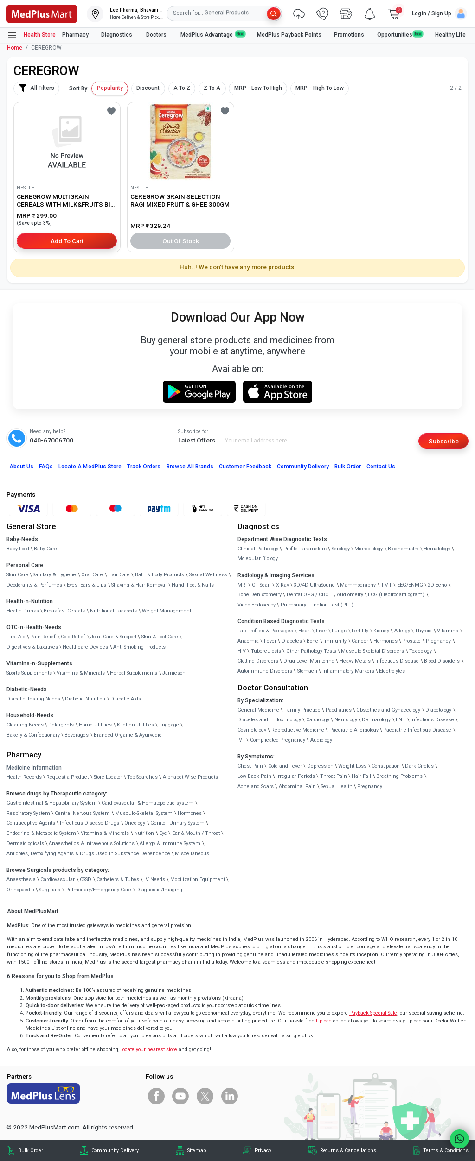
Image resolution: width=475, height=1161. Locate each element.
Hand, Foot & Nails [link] (193, 585)
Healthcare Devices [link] (85, 647)
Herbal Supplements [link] (133, 673)
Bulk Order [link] (30, 1151)
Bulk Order (347, 466)
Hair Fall (361, 776)
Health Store (31, 35)
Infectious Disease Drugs (89, 823)
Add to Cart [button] (67, 241)
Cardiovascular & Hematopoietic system (147, 803)
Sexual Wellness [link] (208, 575)
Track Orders (144, 466)
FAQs (46, 466)
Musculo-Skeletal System (144, 813)
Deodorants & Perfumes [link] (34, 585)
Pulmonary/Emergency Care (98, 890)
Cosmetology (252, 730)
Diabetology (438, 710)
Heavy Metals (355, 661)
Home (14, 47)
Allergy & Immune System (170, 843)
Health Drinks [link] (22, 611)
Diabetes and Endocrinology (269, 720)
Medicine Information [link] (34, 767)
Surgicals (49, 890)
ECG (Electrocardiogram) (396, 595)
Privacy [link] (263, 1151)
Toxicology (420, 651)
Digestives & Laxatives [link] (32, 647)
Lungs (339, 631)
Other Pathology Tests (311, 651)
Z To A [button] (212, 88)
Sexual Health (337, 786)
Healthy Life (450, 35)
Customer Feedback (245, 466)
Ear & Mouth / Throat (196, 833)
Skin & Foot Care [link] (159, 637)
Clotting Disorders (258, 661)
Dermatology (376, 720)
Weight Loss (352, 766)
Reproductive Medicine (297, 730)
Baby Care (45, 549)
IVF (241, 740)
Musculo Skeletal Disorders (372, 651)
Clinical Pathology (258, 549)
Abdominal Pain (297, 786)
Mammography (358, 585)
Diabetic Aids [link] (125, 699)
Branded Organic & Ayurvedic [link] (128, 735)
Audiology (321, 740)
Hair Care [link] (119, 575)
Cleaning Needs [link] (25, 725)
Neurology (345, 720)
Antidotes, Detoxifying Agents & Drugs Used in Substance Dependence (88, 854)
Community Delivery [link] (115, 1151)
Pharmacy (75, 35)
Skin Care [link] (17, 575)
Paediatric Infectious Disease (417, 730)
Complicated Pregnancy (277, 740)
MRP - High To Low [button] (319, 88)
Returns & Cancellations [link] (348, 1151)
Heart (304, 631)
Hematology (437, 549)
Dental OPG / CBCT (309, 595)
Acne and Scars (256, 786)
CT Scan (261, 585)
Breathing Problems (399, 776)
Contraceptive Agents (30, 823)
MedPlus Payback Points (289, 35)
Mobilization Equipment (197, 880)
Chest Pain (250, 766)
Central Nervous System (82, 813)
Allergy (402, 631)
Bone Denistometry (260, 595)
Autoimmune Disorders (265, 671)
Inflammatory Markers (348, 671)
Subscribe (444, 441)
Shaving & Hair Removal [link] (139, 585)
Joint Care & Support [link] (113, 637)
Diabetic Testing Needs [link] (33, 699)
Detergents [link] (61, 725)
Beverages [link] (76, 735)
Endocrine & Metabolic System (41, 833)
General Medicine (258, 710)
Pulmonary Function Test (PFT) (317, 605)
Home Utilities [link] (95, 725)
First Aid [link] (16, 637)
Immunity (335, 641)
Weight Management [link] (166, 611)
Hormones (190, 813)
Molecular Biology (258, 558)
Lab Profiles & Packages (265, 631)
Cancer (360, 641)
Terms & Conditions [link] (446, 1151)
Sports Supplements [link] (29, 673)
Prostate (411, 641)
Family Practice (302, 710)
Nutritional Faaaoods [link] (113, 611)
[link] (41, 13)
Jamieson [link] (174, 673)
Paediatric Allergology (354, 730)
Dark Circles (419, 766)
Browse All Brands (190, 466)
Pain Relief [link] (43, 637)
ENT (400, 720)
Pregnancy (438, 641)
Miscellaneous (192, 854)
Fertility (360, 631)
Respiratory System (28, 813)
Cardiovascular (57, 880)
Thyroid (423, 631)
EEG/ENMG (410, 585)
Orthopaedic (20, 890)
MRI (242, 585)
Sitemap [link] (196, 1151)
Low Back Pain (254, 776)
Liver (321, 631)
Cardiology (317, 720)
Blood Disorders (442, 661)
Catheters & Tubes (117, 880)
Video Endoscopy (257, 605)
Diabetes (292, 641)
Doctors (157, 35)
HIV (242, 651)
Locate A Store (90, 466)
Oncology (134, 823)
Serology (341, 549)
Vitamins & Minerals (105, 833)
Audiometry (350, 595)
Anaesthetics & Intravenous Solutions (92, 843)
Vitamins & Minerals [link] (81, 673)
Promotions (349, 35)
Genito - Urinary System (177, 823)
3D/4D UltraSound (314, 585)
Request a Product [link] (67, 777)
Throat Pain (333, 776)
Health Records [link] (24, 777)
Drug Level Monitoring (308, 661)
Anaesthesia (21, 880)
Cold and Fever (285, 766)
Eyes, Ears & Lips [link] (86, 585)
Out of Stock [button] (180, 241)
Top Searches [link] (142, 777)
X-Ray (282, 585)
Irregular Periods (295, 776)
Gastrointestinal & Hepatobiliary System (51, 803)
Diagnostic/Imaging (159, 890)
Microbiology (368, 549)
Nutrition (144, 833)
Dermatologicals (25, 843)
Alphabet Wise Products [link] (190, 777)
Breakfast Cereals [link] (64, 611)
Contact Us (380, 466)
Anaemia (248, 641)
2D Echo (437, 585)
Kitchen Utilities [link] (135, 725)
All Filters (36, 88)
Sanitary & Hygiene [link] (54, 575)
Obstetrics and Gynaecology (388, 710)
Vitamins (447, 631)
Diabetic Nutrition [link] (85, 699)
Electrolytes (392, 671)
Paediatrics (339, 710)
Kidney (381, 631)
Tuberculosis (266, 651)
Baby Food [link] (17, 549)
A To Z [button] (181, 88)
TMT (386, 585)
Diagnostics (117, 35)
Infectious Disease (397, 661)
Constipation (386, 766)
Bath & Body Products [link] (159, 575)
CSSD (85, 880)
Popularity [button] (110, 88)
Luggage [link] (169, 725)
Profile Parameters (305, 549)
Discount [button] (148, 88)
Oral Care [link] (92, 575)
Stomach (307, 671)
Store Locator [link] (108, 777)
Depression (320, 766)
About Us (21, 466)
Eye (163, 833)
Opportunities (400, 34)
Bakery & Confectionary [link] (33, 735)
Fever (270, 641)
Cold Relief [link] (73, 637)
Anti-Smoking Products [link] (139, 647)
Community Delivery (303, 466)
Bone (312, 641)
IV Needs (154, 880)
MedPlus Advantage (212, 34)
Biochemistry (403, 549)
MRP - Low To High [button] (258, 88)
